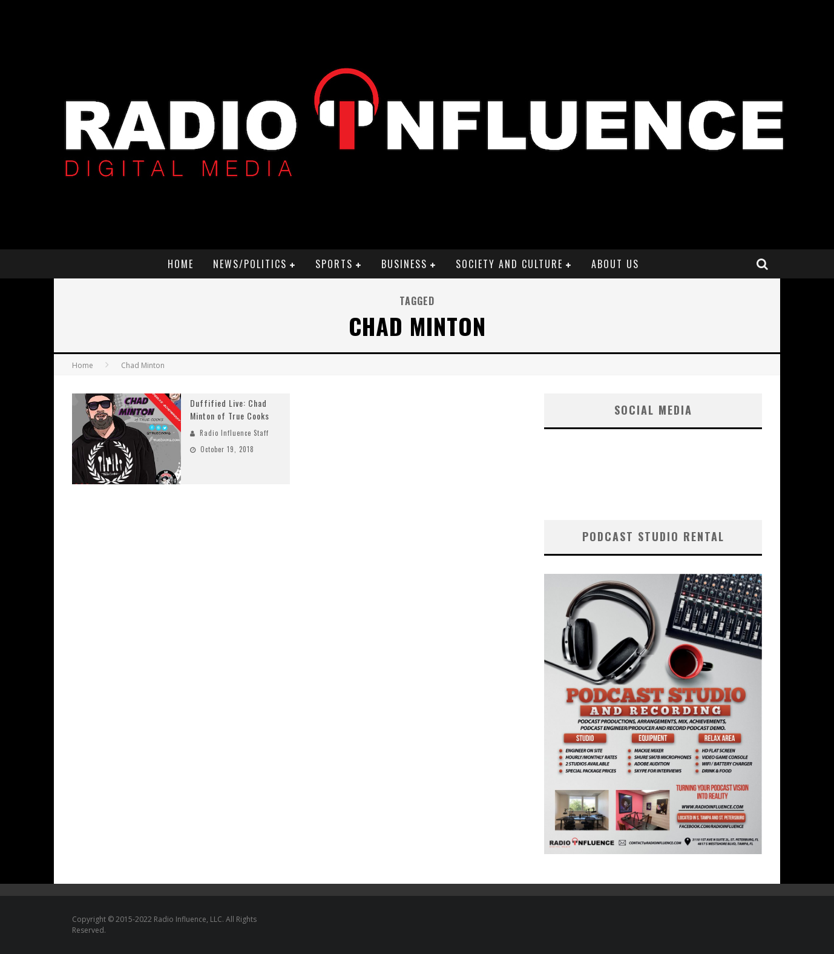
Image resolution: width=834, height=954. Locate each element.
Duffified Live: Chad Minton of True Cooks (229, 409)
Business (404, 264)
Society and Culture (509, 264)
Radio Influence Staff (234, 433)
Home (181, 264)
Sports (334, 264)
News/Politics (250, 264)
